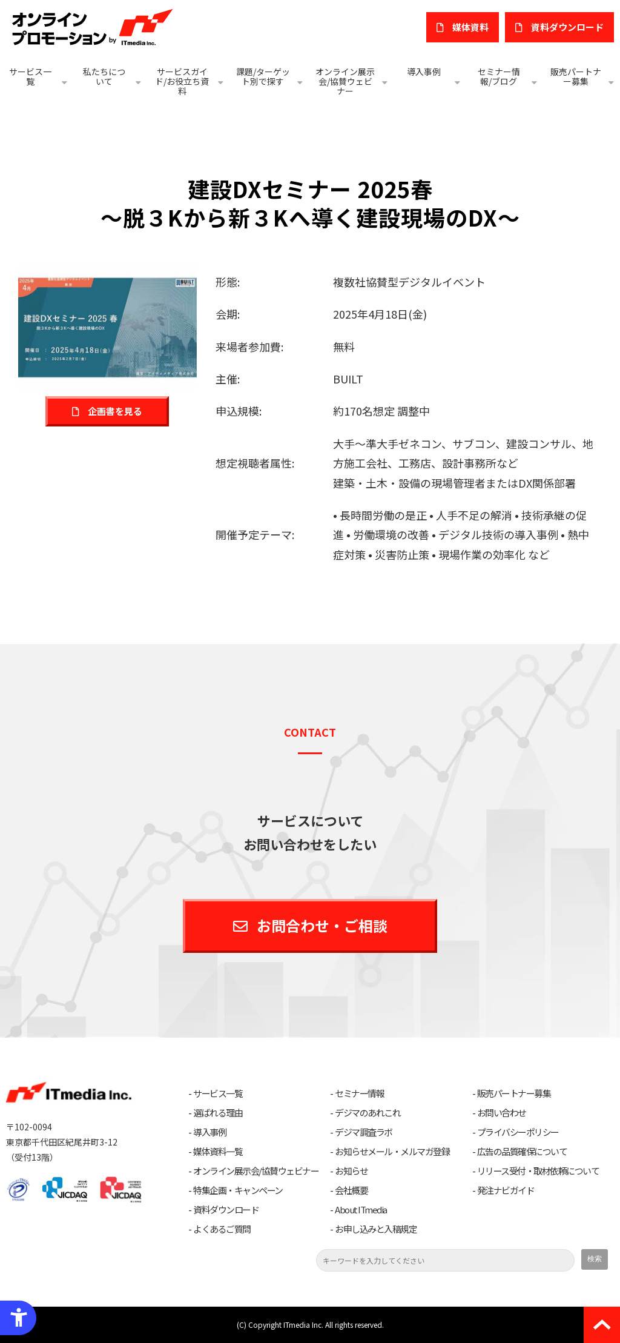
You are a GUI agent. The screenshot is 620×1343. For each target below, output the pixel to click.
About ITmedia (361, 1209)
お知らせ (351, 1171)
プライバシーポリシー (518, 1132)
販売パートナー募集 (575, 76)
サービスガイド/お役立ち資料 (182, 81)
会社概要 (351, 1190)
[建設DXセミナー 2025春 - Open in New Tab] (107, 326)
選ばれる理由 (217, 1112)
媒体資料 (470, 27)
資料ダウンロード (226, 1209)
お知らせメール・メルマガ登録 (392, 1151)
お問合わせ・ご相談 (322, 925)
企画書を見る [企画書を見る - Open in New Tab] (115, 411)
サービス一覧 (30, 76)
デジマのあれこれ (367, 1112)
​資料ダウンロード (567, 27)
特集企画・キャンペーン (238, 1190)
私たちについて (104, 76)
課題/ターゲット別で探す (263, 76)
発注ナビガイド (506, 1190)
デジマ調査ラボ (363, 1132)
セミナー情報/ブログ (499, 76)
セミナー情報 (359, 1093)
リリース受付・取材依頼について (538, 1171)
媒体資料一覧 (217, 1151)
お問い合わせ (501, 1112)
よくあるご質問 (222, 1229)
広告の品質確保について (522, 1151)
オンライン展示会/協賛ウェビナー (345, 81)
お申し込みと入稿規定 (376, 1229)
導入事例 (424, 71)
